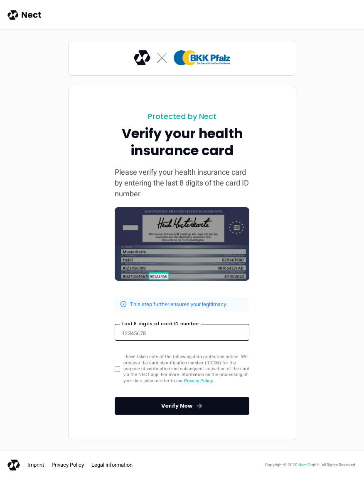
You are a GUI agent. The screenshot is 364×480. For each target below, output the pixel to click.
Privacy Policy (198, 381)
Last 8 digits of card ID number (160, 323)
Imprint (35, 465)
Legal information (112, 465)
